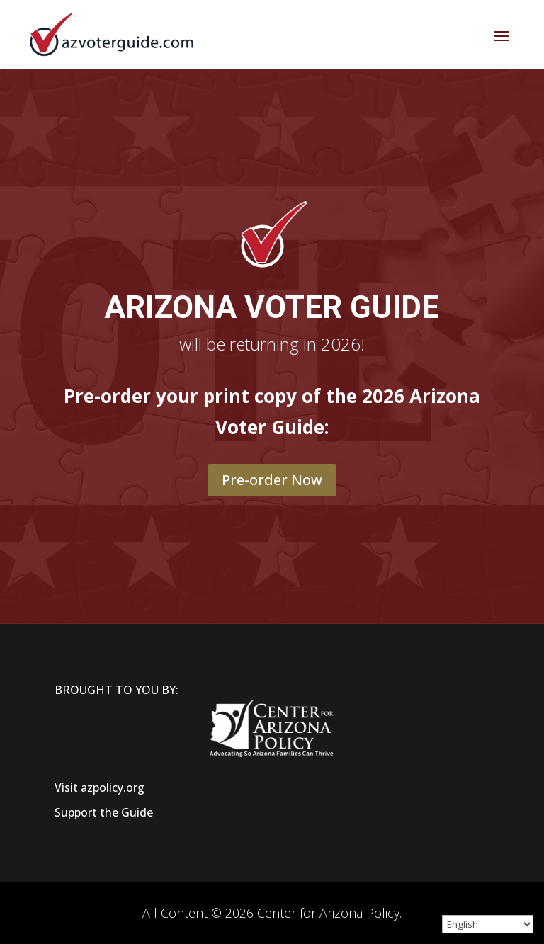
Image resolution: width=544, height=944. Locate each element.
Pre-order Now (272, 479)
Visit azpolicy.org (99, 787)
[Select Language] (487, 924)
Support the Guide (104, 812)
